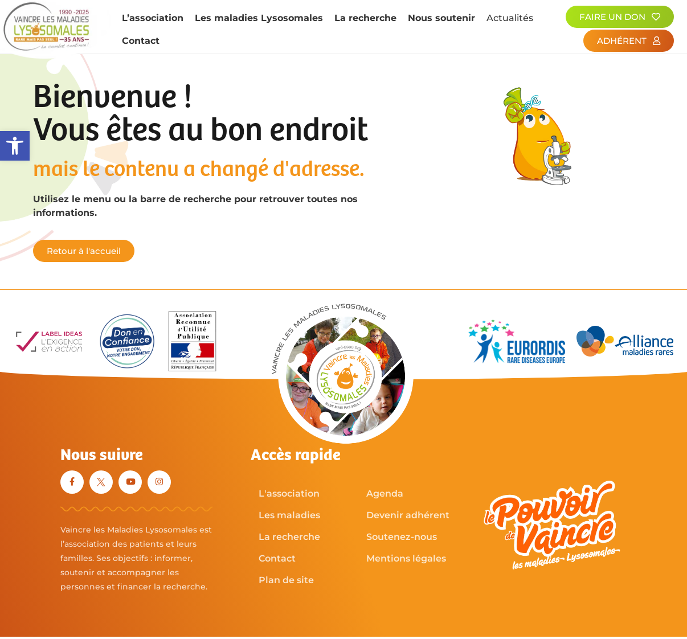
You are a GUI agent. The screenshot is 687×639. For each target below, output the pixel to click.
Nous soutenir (441, 18)
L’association (152, 18)
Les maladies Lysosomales (259, 18)
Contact (141, 40)
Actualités (509, 18)
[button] (15, 146)
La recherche (365, 18)
